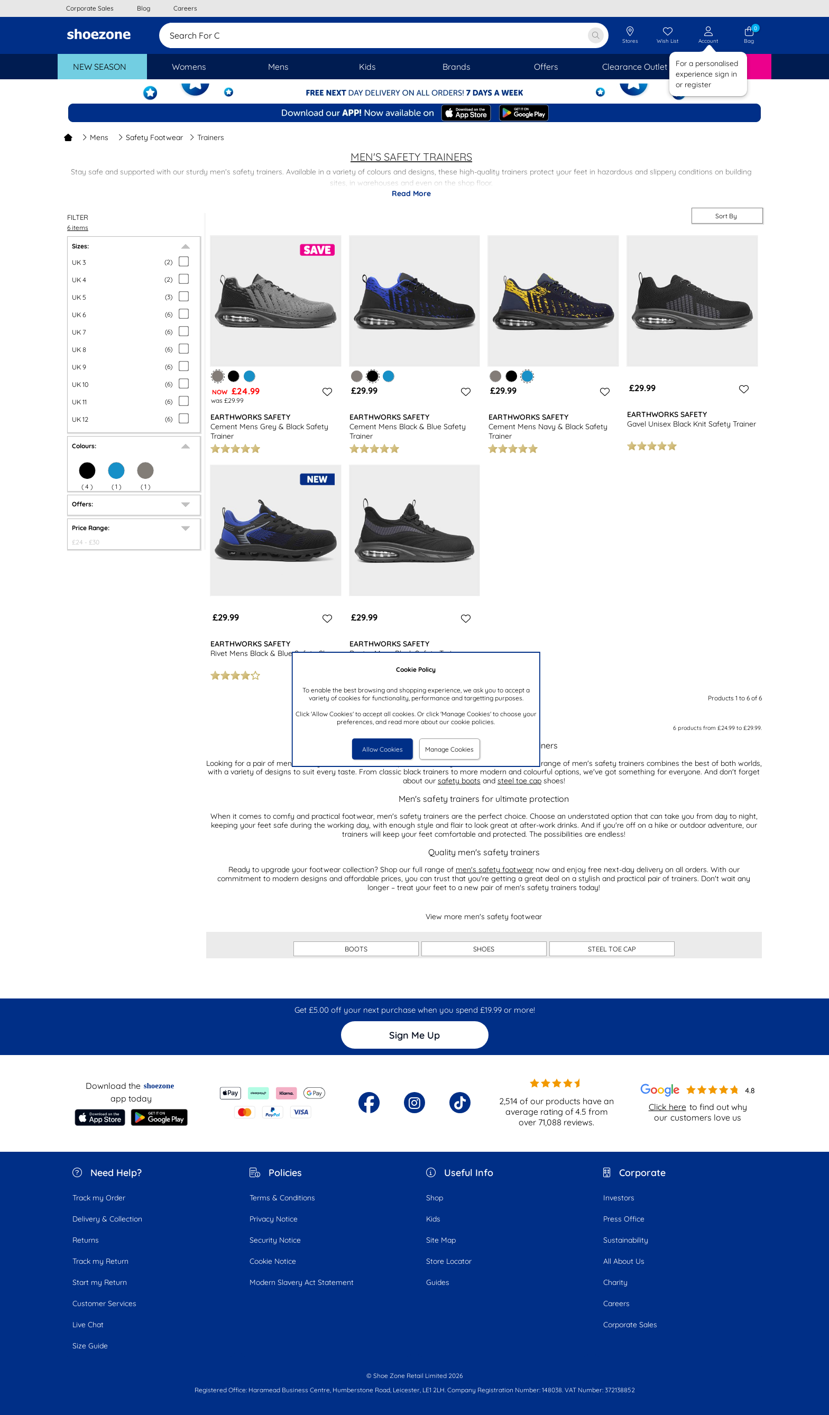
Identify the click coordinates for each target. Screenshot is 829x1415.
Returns (85, 1240)
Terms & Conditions (282, 1198)
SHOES (483, 949)
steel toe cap (519, 780)
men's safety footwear (494, 869)
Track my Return (100, 1261)
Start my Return (99, 1282)
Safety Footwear (150, 137)
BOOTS (356, 949)
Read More (411, 193)
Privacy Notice (274, 1219)
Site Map (441, 1240)
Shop (434, 1198)
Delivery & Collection (107, 1219)
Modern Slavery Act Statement (302, 1282)
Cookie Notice (273, 1261)
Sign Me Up (414, 1035)
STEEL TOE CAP (612, 949)
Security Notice (275, 1240)
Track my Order (98, 1198)
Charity (615, 1282)
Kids (433, 1219)
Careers (616, 1303)
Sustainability (625, 1240)
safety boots (459, 780)
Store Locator (449, 1261)
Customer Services (104, 1303)
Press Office (623, 1219)
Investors (618, 1198)
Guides (437, 1282)
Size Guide (90, 1346)
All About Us (623, 1261)
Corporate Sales (630, 1324)
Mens (95, 137)
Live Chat (88, 1324)
